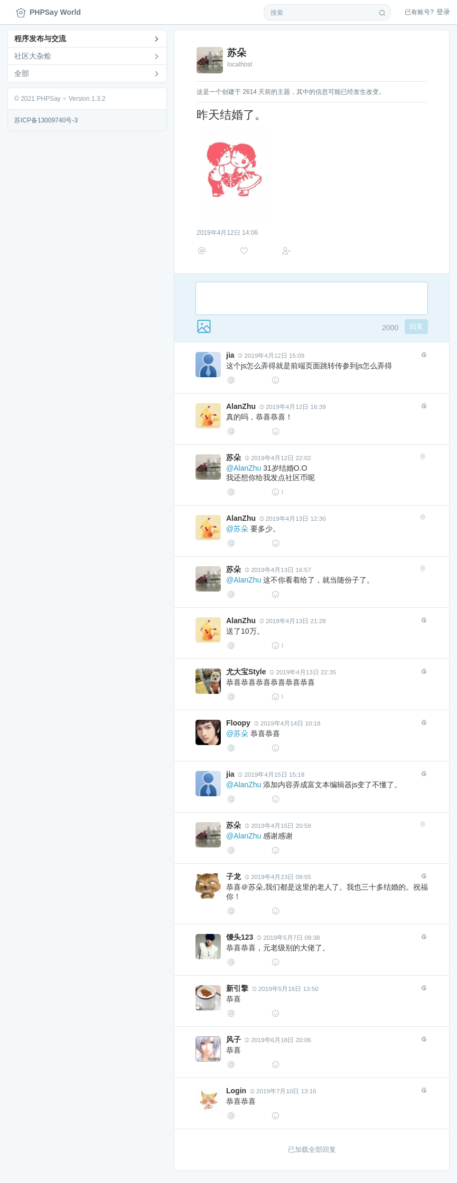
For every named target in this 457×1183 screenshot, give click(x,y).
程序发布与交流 (40, 38)
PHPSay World (48, 12)
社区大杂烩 (32, 56)
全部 (21, 73)
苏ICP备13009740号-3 (46, 120)
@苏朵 (237, 533)
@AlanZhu (243, 473)
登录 (427, 12)
